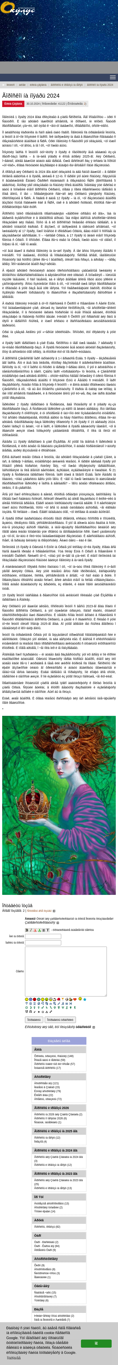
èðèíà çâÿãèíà (38, 84)
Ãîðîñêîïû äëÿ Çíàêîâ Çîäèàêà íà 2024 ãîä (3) (58, 1168)
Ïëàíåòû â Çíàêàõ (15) (47, 1097)
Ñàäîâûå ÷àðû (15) (45, 1302)
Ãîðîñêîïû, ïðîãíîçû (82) (47, 1236)
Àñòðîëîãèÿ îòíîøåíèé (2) (48, 1217)
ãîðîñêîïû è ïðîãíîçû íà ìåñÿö (67, 84)
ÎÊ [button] (96, 1343)
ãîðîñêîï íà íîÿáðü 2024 (100, 84)
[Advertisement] (35, 46)
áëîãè (22, 84)
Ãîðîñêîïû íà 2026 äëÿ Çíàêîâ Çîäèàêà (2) (58, 1124)
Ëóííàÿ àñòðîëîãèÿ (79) (47, 1101)
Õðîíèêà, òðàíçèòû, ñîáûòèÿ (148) (53, 1066)
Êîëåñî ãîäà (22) (43, 1105)
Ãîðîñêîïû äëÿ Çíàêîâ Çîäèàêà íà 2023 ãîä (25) (58, 1192)
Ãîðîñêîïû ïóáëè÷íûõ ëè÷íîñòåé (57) (54, 1073)
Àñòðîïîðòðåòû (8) (44, 1279)
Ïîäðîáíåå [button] (14, 1358)
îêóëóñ (11, 84)
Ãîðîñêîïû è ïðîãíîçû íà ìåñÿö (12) (53, 1174)
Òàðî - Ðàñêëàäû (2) (46, 1252)
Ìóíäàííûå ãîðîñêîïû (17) (47, 1077)
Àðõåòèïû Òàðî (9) (45, 1259)
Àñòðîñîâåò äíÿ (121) (46, 1093)
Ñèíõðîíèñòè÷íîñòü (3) (47, 1283)
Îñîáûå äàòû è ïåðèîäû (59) (49, 1069)
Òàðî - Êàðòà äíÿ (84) (46, 1256)
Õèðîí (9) (39, 1275)
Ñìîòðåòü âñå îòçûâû (41, 910)
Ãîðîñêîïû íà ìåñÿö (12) (47, 1147)
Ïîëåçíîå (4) (40, 1151)
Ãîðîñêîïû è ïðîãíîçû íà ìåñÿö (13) (53, 1198)
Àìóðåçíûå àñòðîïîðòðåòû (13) (51, 1213)
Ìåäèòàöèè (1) (42, 1287)
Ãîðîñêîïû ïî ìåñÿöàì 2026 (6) (50, 1128)
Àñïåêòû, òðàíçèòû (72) (48, 1109)
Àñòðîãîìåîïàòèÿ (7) (45, 1306)
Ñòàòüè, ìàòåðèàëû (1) (47, 1132)
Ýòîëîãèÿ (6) (41, 1310)
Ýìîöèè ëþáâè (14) (44, 1221)
